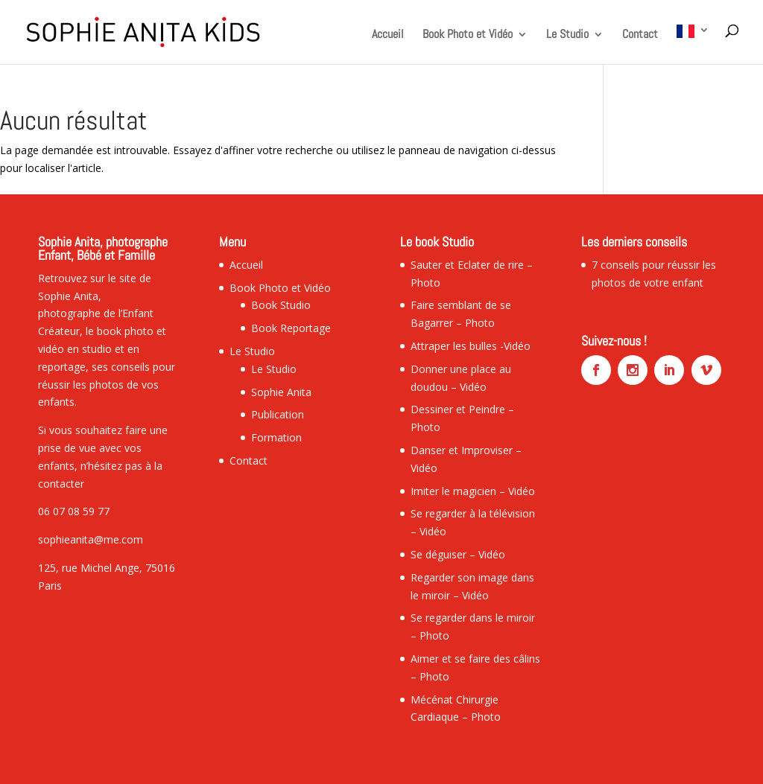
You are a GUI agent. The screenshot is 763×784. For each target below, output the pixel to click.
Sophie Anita (281, 392)
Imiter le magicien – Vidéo (473, 491)
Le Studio (567, 35)
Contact (640, 35)
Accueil (388, 35)
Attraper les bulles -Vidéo (471, 346)
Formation (276, 437)
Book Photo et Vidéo (467, 35)
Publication (277, 414)
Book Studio (281, 305)
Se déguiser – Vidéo (458, 554)
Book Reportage (291, 328)
